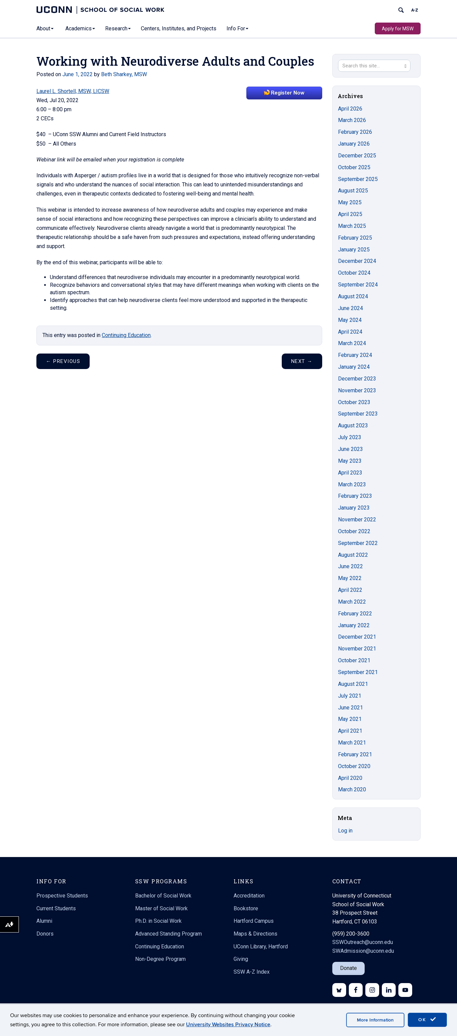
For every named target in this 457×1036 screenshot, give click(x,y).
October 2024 (354, 273)
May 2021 (350, 719)
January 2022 (354, 625)
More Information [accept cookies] (375, 1020)
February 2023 (355, 496)
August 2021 (353, 684)
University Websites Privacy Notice (228, 1024)
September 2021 (358, 672)
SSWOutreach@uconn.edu (362, 942)
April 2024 (350, 332)
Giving (241, 959)
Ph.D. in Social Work (158, 921)
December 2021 (357, 637)
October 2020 (354, 766)
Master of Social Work (161, 908)
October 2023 (354, 402)
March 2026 (352, 120)
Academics (80, 28)
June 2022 (350, 566)
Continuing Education (126, 335)
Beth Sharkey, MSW (124, 74)
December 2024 (357, 261)
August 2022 (353, 555)
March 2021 (352, 742)
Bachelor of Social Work (163, 895)
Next (302, 361)
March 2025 (352, 226)
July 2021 (349, 696)
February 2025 (355, 238)
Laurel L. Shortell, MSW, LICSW (72, 91)
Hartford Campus (254, 921)
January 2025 (354, 249)
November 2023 (357, 390)
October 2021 (354, 660)
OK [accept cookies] (427, 1019)
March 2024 (352, 343)
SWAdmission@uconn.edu (363, 951)
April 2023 (350, 472)
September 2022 (358, 543)
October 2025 (354, 167)
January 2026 (354, 144)
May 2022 (350, 578)
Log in (345, 830)
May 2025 (350, 202)
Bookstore (246, 908)
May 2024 (350, 320)
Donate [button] (348, 968)
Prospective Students (62, 895)
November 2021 (357, 648)
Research (118, 28)
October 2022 (354, 531)
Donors (45, 934)
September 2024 (358, 284)
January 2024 (354, 367)
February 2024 (355, 355)
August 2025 (353, 190)
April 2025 (350, 214)
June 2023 (350, 449)
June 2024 (350, 308)
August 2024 (353, 296)
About (45, 28)
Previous (63, 361)
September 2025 (358, 179)
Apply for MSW (398, 28)
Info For (237, 28)
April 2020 (350, 778)
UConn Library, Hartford (261, 946)
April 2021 (350, 731)
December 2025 (357, 155)
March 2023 (352, 484)
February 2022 (355, 613)
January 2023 (354, 508)
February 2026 (355, 132)
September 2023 (358, 413)
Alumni (44, 921)
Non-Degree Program (160, 959)
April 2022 (350, 590)
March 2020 (352, 789)
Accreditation (249, 895)
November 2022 (357, 519)
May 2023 (350, 461)
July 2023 (349, 437)
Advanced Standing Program (168, 934)
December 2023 (357, 378)
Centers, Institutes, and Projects (178, 28)
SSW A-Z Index (252, 972)
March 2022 (352, 602)
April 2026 (350, 108)
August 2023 (353, 425)
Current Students (56, 908)
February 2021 (355, 754)
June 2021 (350, 707)
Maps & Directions (255, 934)
